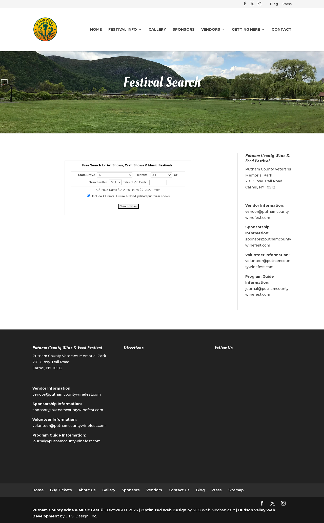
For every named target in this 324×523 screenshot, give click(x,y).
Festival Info (122, 30)
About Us (87, 490)
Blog (274, 4)
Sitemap (236, 490)
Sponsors (184, 30)
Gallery (157, 30)
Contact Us (179, 490)
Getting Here (246, 30)
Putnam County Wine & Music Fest (65, 510)
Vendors (210, 30)
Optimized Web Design (163, 510)
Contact (282, 30)
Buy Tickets (61, 490)
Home (96, 30)
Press (287, 4)
